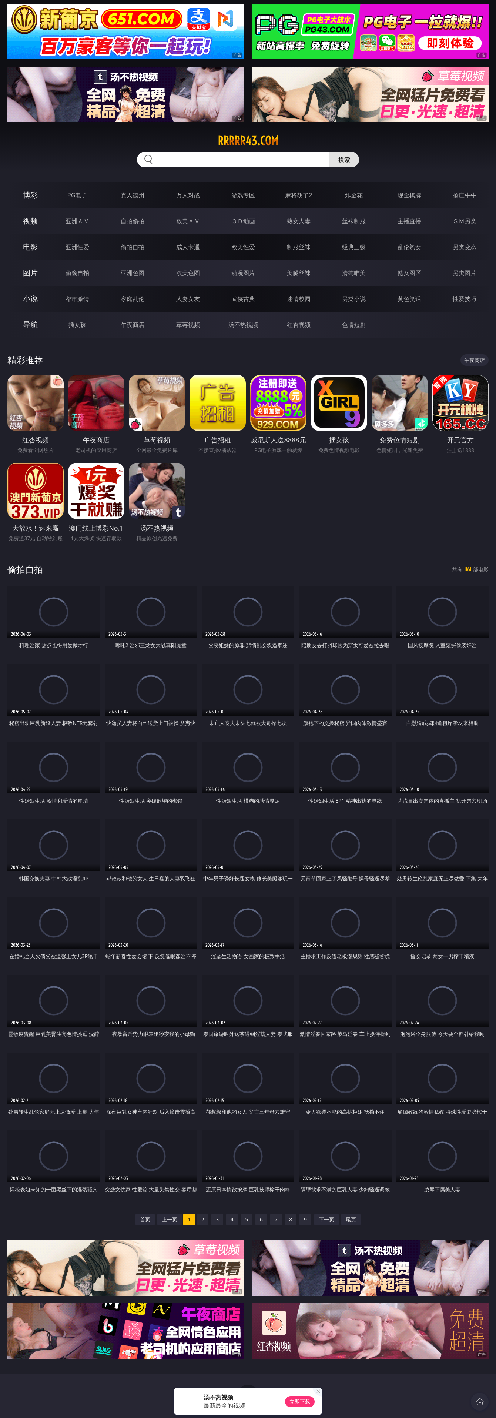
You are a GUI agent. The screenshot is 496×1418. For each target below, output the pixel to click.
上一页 (169, 1219)
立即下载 (299, 1401)
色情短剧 (354, 325)
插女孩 (77, 325)
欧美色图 (188, 273)
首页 (145, 1219)
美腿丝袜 (299, 273)
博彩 (30, 195)
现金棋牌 (409, 195)
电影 (30, 247)
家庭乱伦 (132, 299)
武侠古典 (243, 299)
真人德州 (132, 195)
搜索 (344, 159)
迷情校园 (299, 299)
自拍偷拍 (132, 221)
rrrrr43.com (248, 140)
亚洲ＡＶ (77, 221)
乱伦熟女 (409, 247)
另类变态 (464, 247)
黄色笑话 (409, 299)
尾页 (351, 1219)
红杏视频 (299, 325)
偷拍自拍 (132, 247)
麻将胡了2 (298, 195)
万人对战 (188, 195)
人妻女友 (188, 299)
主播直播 (409, 221)
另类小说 (354, 299)
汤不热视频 (243, 325)
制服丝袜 (299, 247)
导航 (30, 325)
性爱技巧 (464, 299)
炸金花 (354, 195)
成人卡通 (188, 247)
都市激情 (77, 299)
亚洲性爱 (77, 247)
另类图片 (464, 273)
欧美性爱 (243, 247)
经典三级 (354, 247)
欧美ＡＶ (188, 221)
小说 (30, 299)
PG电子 (77, 195)
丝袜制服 (354, 221)
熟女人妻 (299, 221)
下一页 (326, 1219)
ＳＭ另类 (464, 221)
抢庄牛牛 (464, 195)
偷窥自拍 (77, 273)
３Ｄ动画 (243, 221)
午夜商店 (132, 325)
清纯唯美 (354, 273)
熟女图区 (409, 273)
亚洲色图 (132, 273)
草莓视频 (188, 325)
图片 (30, 273)
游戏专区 (243, 195)
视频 (30, 221)
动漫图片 (243, 273)
